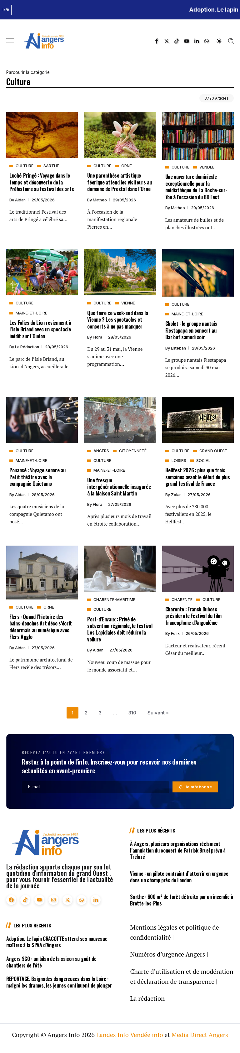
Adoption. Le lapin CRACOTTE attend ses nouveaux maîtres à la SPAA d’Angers (56, 942)
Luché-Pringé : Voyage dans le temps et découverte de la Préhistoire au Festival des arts (41, 182)
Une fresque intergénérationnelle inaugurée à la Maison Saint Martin (119, 486)
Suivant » (158, 713)
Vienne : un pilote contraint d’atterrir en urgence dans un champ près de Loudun (179, 877)
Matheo (100, 200)
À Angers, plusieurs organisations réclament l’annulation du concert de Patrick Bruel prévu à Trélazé (178, 850)
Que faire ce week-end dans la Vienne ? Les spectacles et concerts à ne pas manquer (117, 319)
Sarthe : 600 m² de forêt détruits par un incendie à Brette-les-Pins (181, 900)
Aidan (21, 200)
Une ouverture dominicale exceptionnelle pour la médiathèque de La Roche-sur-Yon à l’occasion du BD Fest (196, 186)
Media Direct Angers (200, 1034)
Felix (176, 633)
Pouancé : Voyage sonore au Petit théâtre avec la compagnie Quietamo (37, 476)
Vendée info (146, 1034)
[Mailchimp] (195, 786)
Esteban (179, 348)
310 (132, 713)
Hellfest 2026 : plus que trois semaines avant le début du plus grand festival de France (197, 476)
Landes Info (112, 1034)
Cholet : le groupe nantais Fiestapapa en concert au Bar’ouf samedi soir (191, 330)
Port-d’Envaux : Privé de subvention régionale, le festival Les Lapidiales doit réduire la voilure (119, 629)
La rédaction (27, 347)
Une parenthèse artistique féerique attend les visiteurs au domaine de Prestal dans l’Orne (119, 182)
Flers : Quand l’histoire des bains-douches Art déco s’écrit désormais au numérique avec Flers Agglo (40, 627)
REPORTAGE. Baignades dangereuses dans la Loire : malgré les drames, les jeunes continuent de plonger (59, 982)
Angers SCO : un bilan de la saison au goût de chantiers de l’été (51, 962)
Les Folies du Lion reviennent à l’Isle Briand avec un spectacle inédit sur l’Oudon (40, 329)
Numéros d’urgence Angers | (169, 954)
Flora (98, 337)
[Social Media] (156, 41)
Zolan (176, 494)
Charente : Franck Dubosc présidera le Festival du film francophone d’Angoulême (193, 615)
